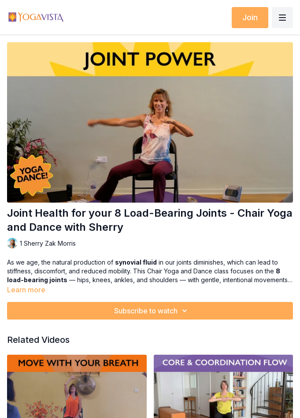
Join (250, 17)
